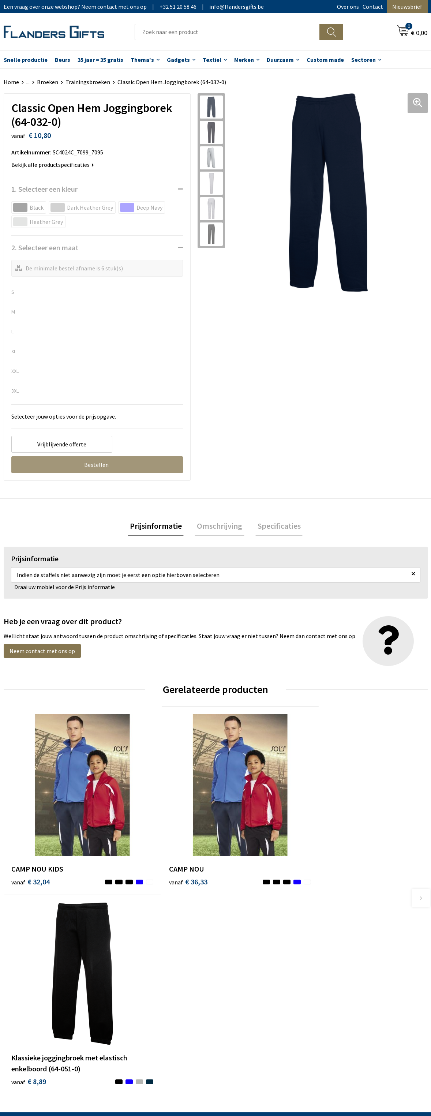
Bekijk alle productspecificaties (52, 164)
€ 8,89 (240, 854)
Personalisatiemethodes (256, 955)
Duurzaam (280, 59)
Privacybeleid (346, 944)
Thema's (142, 59)
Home (11, 82)
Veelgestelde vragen (145, 944)
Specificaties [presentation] (274, 527)
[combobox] (227, 32)
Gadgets (178, 59)
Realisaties (238, 922)
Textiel (212, 59)
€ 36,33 (136, 832)
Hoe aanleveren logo (251, 966)
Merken (244, 59)
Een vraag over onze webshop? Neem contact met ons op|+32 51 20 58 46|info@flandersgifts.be (134, 6)
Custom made (325, 59)
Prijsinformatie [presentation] (160, 527)
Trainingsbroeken (87, 82)
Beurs (62, 59)
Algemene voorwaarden (359, 922)
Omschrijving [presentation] (219, 527)
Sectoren (363, 59)
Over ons (348, 6)
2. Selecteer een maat (44, 247)
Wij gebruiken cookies (357, 933)
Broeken (47, 82)
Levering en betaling (250, 933)
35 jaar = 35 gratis (100, 59)
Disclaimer (343, 955)
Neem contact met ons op (42, 653)
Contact (373, 6)
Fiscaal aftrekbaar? (248, 944)
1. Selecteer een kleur (44, 189)
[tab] (160, 527)
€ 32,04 (30, 832)
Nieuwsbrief (407, 6)
